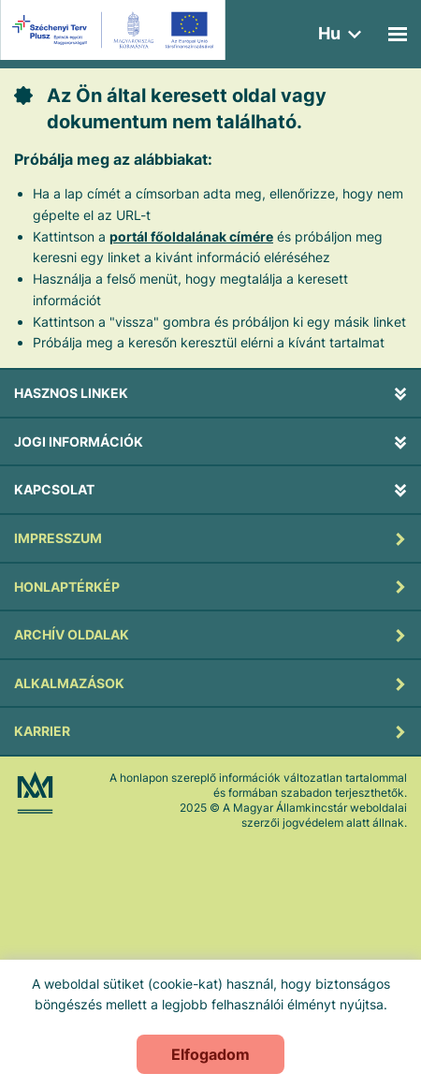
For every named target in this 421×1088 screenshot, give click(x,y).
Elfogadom (210, 1054)
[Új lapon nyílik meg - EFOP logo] (115, 30)
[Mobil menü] (397, 34)
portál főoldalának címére (191, 236)
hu (329, 33)
